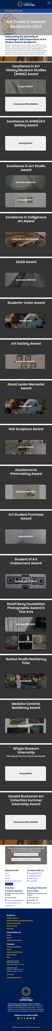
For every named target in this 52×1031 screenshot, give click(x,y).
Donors (9, 937)
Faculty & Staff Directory (14, 977)
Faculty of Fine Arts (14, 11)
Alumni (9, 935)
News (7, 873)
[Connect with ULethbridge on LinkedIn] (33, 1018)
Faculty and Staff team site (13, 881)
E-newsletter (32, 881)
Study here (10, 928)
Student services (12, 926)
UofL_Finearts (32, 878)
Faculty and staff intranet (14, 952)
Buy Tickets (9, 884)
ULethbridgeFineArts (34, 873)
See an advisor (9, 905)
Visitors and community (14, 940)
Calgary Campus (12, 967)
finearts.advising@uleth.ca (15, 900)
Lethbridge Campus (13, 961)
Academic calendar (13, 918)
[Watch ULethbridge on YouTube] (30, 1018)
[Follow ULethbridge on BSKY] (27, 1018)
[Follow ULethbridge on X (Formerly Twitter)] (24, 1018)
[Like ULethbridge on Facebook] (18, 1018)
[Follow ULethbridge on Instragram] (21, 1018)
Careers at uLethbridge (14, 947)
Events (7, 876)
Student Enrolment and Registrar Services (20, 920)
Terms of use (36, 1027)
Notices (7, 878)
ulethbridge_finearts (34, 876)
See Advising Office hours (13, 903)
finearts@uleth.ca (34, 903)
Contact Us (10, 974)
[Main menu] (49, 2)
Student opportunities (13, 923)
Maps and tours (12, 954)
